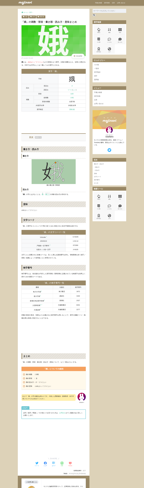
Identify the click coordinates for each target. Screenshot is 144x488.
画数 (109, 30)
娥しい (47, 194)
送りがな (120, 40)
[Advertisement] (53, 121)
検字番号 (97, 180)
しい (74, 90)
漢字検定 (98, 49)
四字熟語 (97, 72)
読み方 (97, 170)
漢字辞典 (107, 3)
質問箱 (96, 80)
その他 (96, 65)
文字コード (97, 176)
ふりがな (109, 40)
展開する (38, 137)
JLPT (109, 49)
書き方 (97, 167)
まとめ (96, 183)
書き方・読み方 (99, 164)
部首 (120, 30)
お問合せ (62, 413)
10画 (26, 16)
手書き (98, 30)
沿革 (113, 3)
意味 (95, 173)
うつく (70, 90)
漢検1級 (42, 16)
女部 (33, 16)
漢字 (84, 471)
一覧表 (96, 68)
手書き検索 (98, 3)
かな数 (98, 40)
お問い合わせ (121, 3)
